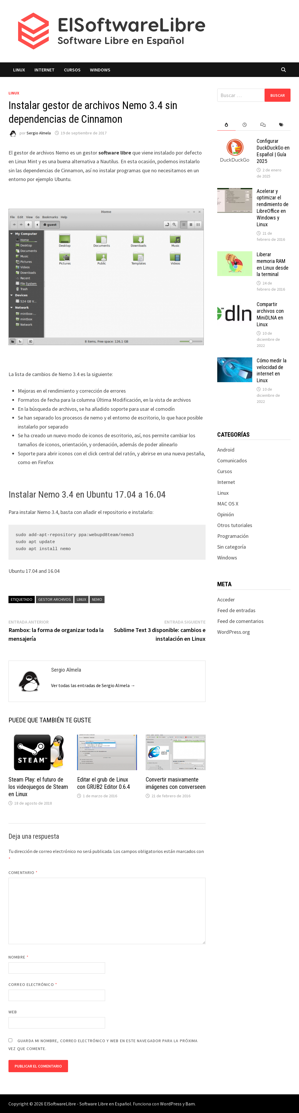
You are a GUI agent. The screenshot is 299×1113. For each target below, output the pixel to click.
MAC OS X (227, 503)
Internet (44, 70)
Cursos (72, 70)
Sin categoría (231, 546)
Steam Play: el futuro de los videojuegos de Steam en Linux (38, 787)
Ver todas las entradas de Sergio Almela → (93, 685)
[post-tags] (281, 125)
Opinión (225, 514)
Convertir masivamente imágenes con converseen (176, 783)
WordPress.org (233, 632)
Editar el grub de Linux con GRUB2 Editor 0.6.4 (103, 783)
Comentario (23, 872)
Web (12, 1011)
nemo (97, 599)
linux (81, 599)
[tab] (226, 125)
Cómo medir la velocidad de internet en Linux (271, 370)
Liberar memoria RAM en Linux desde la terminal (272, 264)
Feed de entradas (236, 610)
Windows (100, 70)
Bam (190, 1104)
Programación (232, 536)
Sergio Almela (39, 133)
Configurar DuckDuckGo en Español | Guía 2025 (273, 151)
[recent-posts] (245, 125)
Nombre (18, 957)
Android (225, 449)
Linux (19, 70)
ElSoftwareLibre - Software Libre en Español (87, 1104)
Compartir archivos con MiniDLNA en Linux (270, 314)
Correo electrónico (32, 984)
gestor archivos (54, 599)
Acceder (226, 599)
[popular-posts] (226, 125)
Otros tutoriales (234, 525)
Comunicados (232, 460)
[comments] (263, 125)
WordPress (171, 1104)
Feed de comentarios (240, 621)
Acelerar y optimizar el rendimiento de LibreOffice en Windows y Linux (272, 207)
